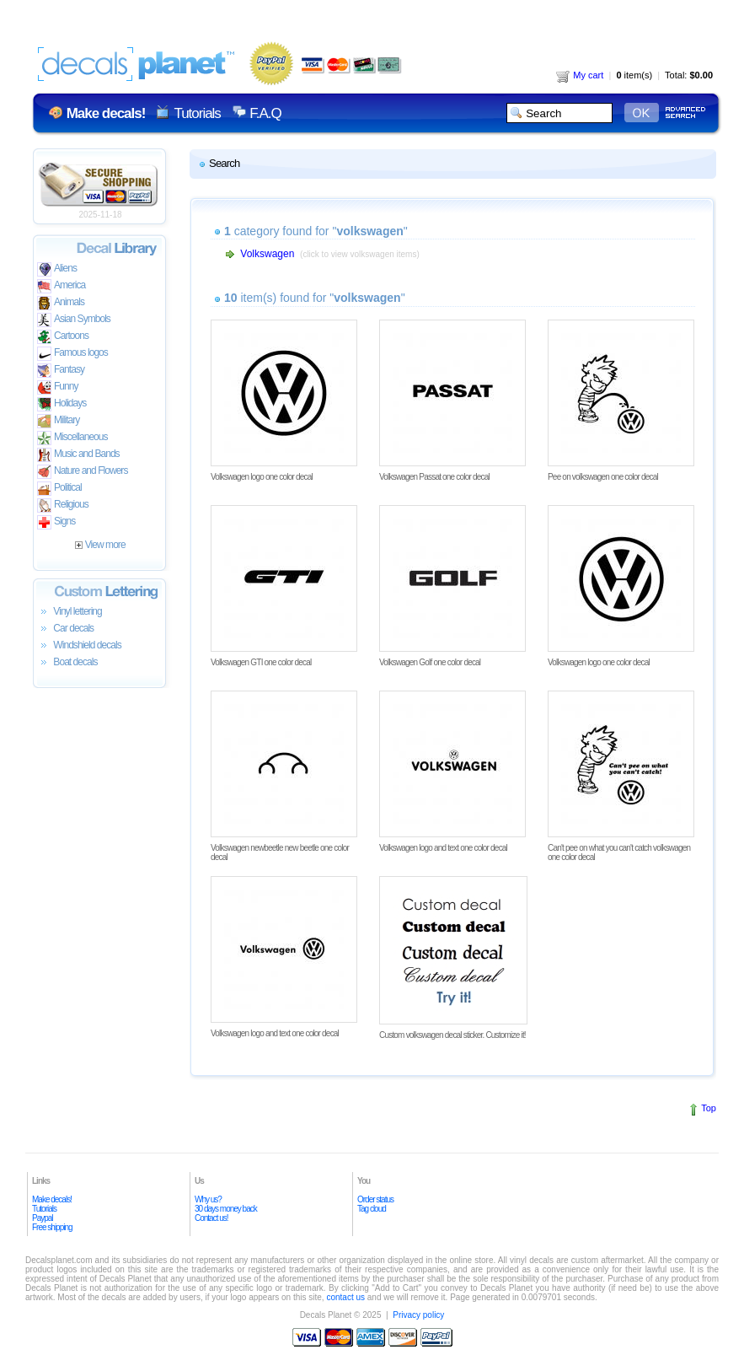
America (61, 286)
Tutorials (197, 113)
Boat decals (67, 662)
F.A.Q (265, 113)
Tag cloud (371, 1208)
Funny (57, 387)
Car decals (65, 629)
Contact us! (211, 1218)
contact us (345, 1297)
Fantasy (60, 370)
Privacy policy (418, 1315)
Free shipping (52, 1227)
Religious (62, 505)
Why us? (208, 1199)
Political (59, 488)
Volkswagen (267, 254)
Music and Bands (78, 455)
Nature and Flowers (82, 472)
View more (100, 545)
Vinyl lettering (69, 612)
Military (58, 421)
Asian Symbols (73, 320)
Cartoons (62, 337)
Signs (56, 522)
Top (708, 1108)
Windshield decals (79, 646)
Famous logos (72, 354)
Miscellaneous (72, 438)
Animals (60, 303)
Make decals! (52, 1199)
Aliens (57, 269)
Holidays (61, 404)
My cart (579, 75)
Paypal (42, 1218)
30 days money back (226, 1208)
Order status (375, 1199)
